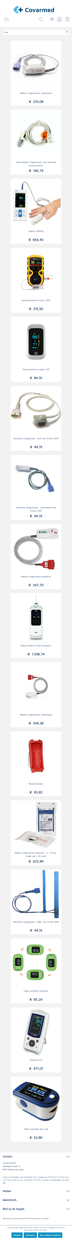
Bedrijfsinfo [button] (36, 1200)
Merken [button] (36, 1191)
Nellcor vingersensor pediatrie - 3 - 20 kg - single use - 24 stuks (36, 854)
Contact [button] (36, 1156)
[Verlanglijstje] (52, 19)
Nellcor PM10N (36, 231)
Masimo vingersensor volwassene (36, 714)
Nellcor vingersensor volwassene (36, 93)
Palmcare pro (36, 1060)
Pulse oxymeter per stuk (36, 1129)
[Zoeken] (40, 20)
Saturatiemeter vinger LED (36, 369)
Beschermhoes (36, 783)
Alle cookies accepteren (50, 1235)
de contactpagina (53, 1180)
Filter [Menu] (36, 32)
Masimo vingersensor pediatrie (36, 576)
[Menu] (7, 20)
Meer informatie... (41, 1230)
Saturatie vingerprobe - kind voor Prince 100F (36, 438)
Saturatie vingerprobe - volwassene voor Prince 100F (36, 509)
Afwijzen (17, 1235)
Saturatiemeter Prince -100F (36, 300)
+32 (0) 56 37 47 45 (31, 1180)
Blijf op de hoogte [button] (36, 1208)
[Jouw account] (59, 20)
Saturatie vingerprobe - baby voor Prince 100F (36, 922)
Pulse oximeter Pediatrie (36, 991)
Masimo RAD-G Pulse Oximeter (36, 645)
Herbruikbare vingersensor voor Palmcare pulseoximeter (36, 164)
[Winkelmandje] (66, 20)
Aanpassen (30, 1235)
